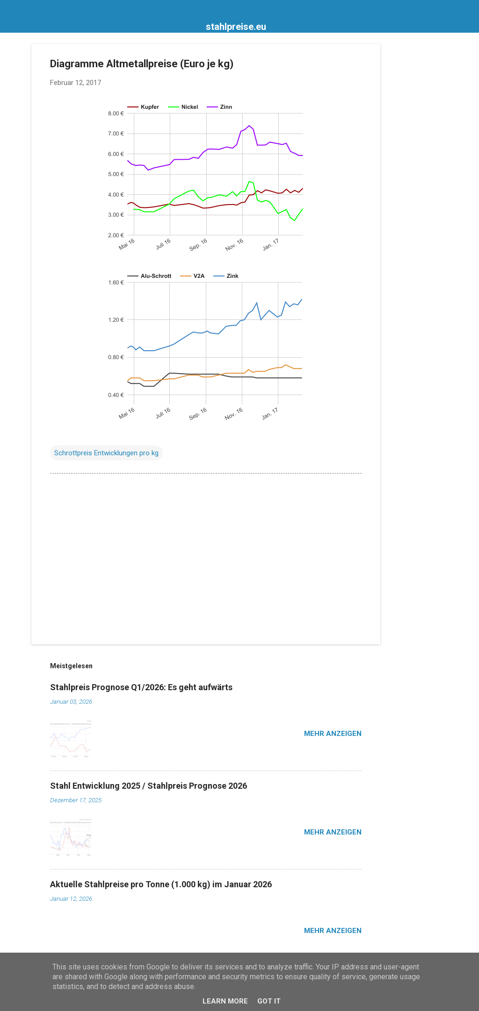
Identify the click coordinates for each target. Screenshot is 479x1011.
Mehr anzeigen (333, 733)
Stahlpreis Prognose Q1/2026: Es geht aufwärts (141, 687)
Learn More (225, 1001)
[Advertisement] (418, 184)
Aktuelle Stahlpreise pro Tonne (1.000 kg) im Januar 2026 (161, 884)
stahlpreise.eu (236, 26)
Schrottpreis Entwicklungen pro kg (106, 453)
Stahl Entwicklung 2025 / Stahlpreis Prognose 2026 (148, 786)
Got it (269, 1001)
